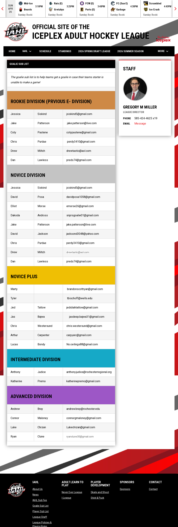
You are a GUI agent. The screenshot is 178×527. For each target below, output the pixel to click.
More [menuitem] (163, 51)
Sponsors (125, 489)
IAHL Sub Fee (40, 500)
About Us (38, 489)
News (36, 494)
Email (126, 123)
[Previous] (3, 8)
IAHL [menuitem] (27, 51)
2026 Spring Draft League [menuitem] (94, 51)
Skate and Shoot (100, 492)
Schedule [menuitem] (45, 51)
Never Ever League (72, 492)
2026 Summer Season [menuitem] (130, 51)
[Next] (175, 8)
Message (140, 123)
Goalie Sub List (40, 505)
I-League (66, 497)
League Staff (40, 517)
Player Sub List (41, 511)
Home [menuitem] (12, 51)
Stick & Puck (97, 497)
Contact (153, 489)
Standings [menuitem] (64, 51)
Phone (127, 118)
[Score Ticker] (89, 8)
